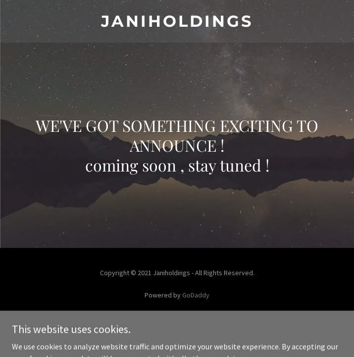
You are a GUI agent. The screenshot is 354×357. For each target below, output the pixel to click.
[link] (177, 21)
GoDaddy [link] (195, 295)
